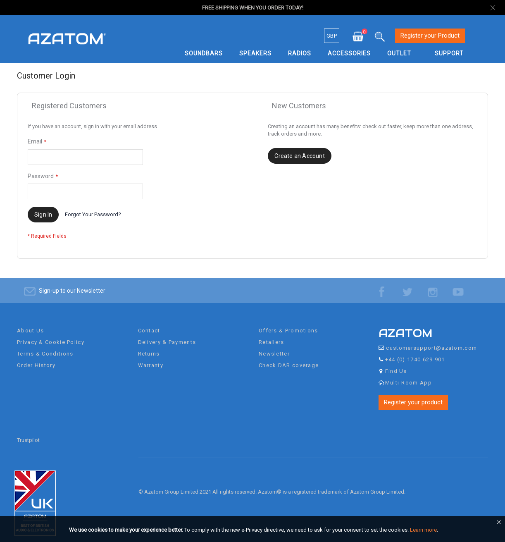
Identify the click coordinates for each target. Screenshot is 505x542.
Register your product (413, 395)
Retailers (271, 335)
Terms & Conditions (45, 347)
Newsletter (274, 347)
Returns (149, 347)
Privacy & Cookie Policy (50, 335)
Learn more (423, 530)
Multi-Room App (408, 375)
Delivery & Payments (167, 335)
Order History (36, 358)
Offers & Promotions (288, 323)
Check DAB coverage (289, 358)
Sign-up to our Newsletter (72, 283)
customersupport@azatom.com (431, 341)
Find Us (396, 364)
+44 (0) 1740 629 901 (415, 352)
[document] (254, 530)
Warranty (150, 358)
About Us (30, 323)
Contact (149, 323)
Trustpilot (28, 433)
